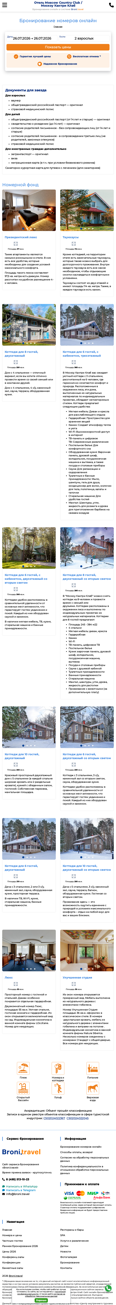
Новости (65, 1251)
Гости (62, 36)
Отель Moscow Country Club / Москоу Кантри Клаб (58, 4)
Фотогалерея (68, 1257)
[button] (23, 229)
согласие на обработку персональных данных (45, 1295)
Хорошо (41, 1300)
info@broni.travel (16, 1194)
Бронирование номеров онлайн (81, 1146)
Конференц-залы (13, 1257)
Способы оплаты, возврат (76, 1152)
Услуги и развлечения (74, 1240)
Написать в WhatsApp (19, 1186)
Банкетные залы (12, 1268)
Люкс (9, 977)
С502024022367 (54, 1118)
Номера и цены (12, 1235)
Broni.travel (16, 1275)
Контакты (66, 1268)
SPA (62, 1235)
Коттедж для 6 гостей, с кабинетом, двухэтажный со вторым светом (26, 578)
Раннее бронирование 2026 (20, 1246)
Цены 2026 (9, 1251)
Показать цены (58, 47)
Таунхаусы (70, 237)
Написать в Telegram (19, 1190)
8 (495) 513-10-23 (15, 1179)
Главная (58, 26)
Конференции (11, 1262)
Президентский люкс (21, 237)
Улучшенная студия (77, 977)
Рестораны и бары (72, 1229)
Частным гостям (12, 1240)
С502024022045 (77, 1118)
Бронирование (69, 1262)
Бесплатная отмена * (87, 56)
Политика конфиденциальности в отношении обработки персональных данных (84, 1170)
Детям (64, 1246)
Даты (10, 36)
